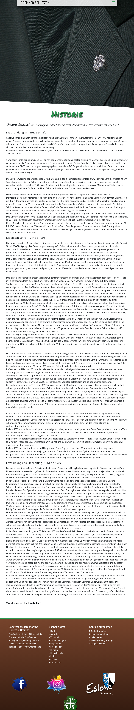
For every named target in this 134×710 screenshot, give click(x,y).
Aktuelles (54, 634)
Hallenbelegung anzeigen (101, 640)
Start (52, 631)
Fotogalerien (55, 647)
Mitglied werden (97, 643)
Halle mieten (95, 637)
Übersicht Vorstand (98, 634)
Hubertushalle (56, 653)
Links (52, 656)
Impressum (55, 662)
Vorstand (54, 637)
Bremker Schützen (35, 2)
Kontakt (53, 659)
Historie (53, 650)
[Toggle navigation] (113, 3)
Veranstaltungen (57, 640)
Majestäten (55, 643)
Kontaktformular (97, 631)
